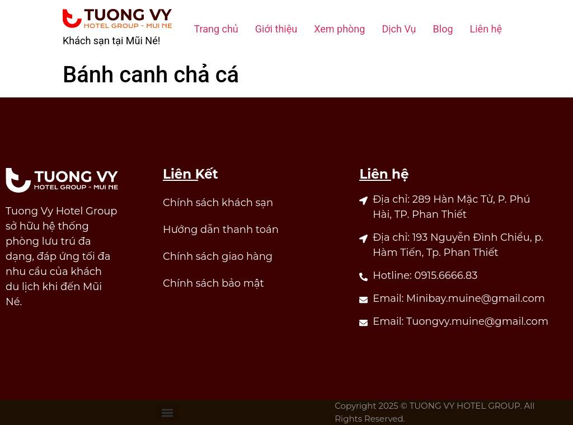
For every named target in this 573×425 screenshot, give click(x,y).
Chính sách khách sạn (218, 203)
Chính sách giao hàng (218, 256)
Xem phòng (339, 29)
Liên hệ (486, 29)
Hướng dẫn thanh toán (221, 229)
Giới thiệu (276, 29)
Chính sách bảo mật (213, 283)
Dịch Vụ (399, 29)
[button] (167, 412)
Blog (443, 29)
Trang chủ (216, 29)
